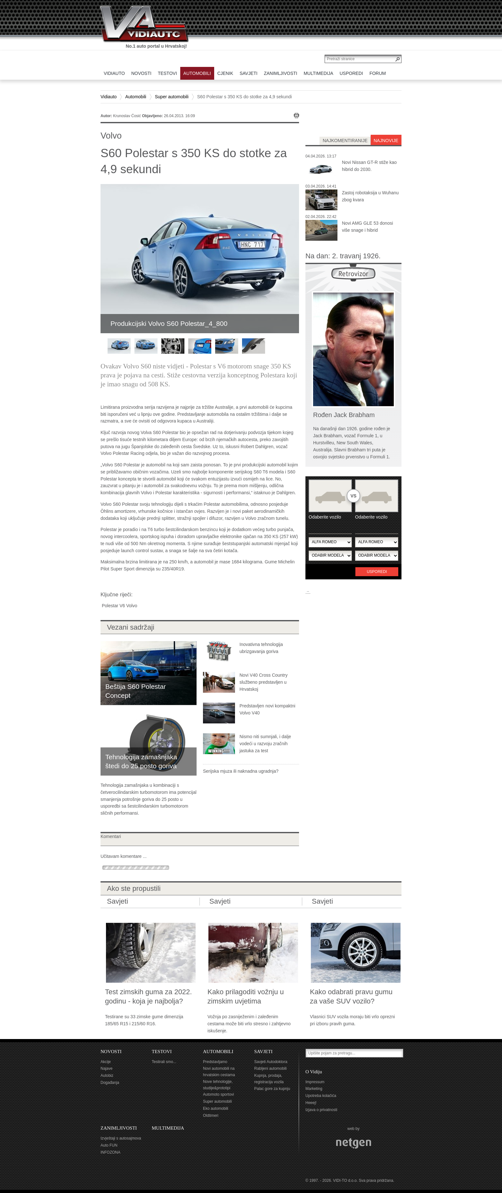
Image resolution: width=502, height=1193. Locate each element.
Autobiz (107, 1075)
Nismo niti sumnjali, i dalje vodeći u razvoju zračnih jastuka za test (265, 743)
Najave (106, 1068)
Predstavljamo (215, 1062)
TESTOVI (162, 1051)
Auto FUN (109, 1145)
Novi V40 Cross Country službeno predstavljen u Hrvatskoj (263, 682)
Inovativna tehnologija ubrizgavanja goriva (261, 648)
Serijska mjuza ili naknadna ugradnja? (241, 771)
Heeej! (311, 1102)
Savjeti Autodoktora (270, 1062)
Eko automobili (215, 1108)
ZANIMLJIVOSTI (119, 1128)
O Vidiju (313, 1071)
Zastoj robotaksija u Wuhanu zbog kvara (370, 196)
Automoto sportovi (218, 1094)
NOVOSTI (111, 1051)
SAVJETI (263, 1051)
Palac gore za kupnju (272, 1088)
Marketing (313, 1088)
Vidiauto (109, 96)
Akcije (106, 1062)
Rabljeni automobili (270, 1068)
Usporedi (377, 571)
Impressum (314, 1082)
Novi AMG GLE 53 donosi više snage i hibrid (367, 227)
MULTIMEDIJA (168, 1128)
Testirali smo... (164, 1062)
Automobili (135, 96)
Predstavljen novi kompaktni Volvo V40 (267, 709)
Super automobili (172, 96)
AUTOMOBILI (218, 1051)
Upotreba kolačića (320, 1095)
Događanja (110, 1082)
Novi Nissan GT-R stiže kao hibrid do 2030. (369, 166)
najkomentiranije (345, 140)
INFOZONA (110, 1152)
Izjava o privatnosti (321, 1110)
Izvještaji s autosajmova (121, 1138)
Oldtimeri (210, 1115)
